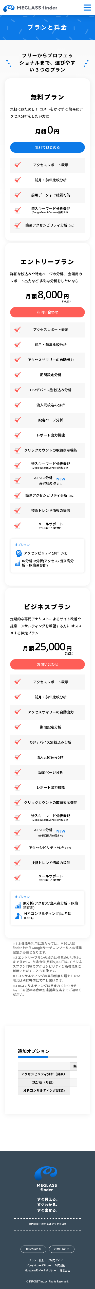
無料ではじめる (47, 147)
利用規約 (60, 1265)
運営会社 (65, 1270)
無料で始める (33, 1249)
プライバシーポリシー (38, 1265)
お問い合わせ (47, 312)
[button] (87, 7)
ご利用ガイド (55, 1260)
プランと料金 (36, 1260)
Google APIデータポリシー (40, 1270)
